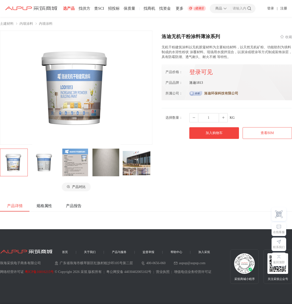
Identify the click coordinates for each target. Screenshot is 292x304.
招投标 (114, 8)
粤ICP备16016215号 (39, 272)
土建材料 (7, 23)
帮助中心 (176, 252)
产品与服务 (119, 252)
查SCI (99, 8)
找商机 (149, 8)
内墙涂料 (26, 23)
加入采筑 (204, 252)
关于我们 (90, 252)
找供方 (84, 8)
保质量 (129, 8)
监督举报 (148, 252)
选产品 (69, 8)
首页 (65, 252)
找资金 (165, 8)
